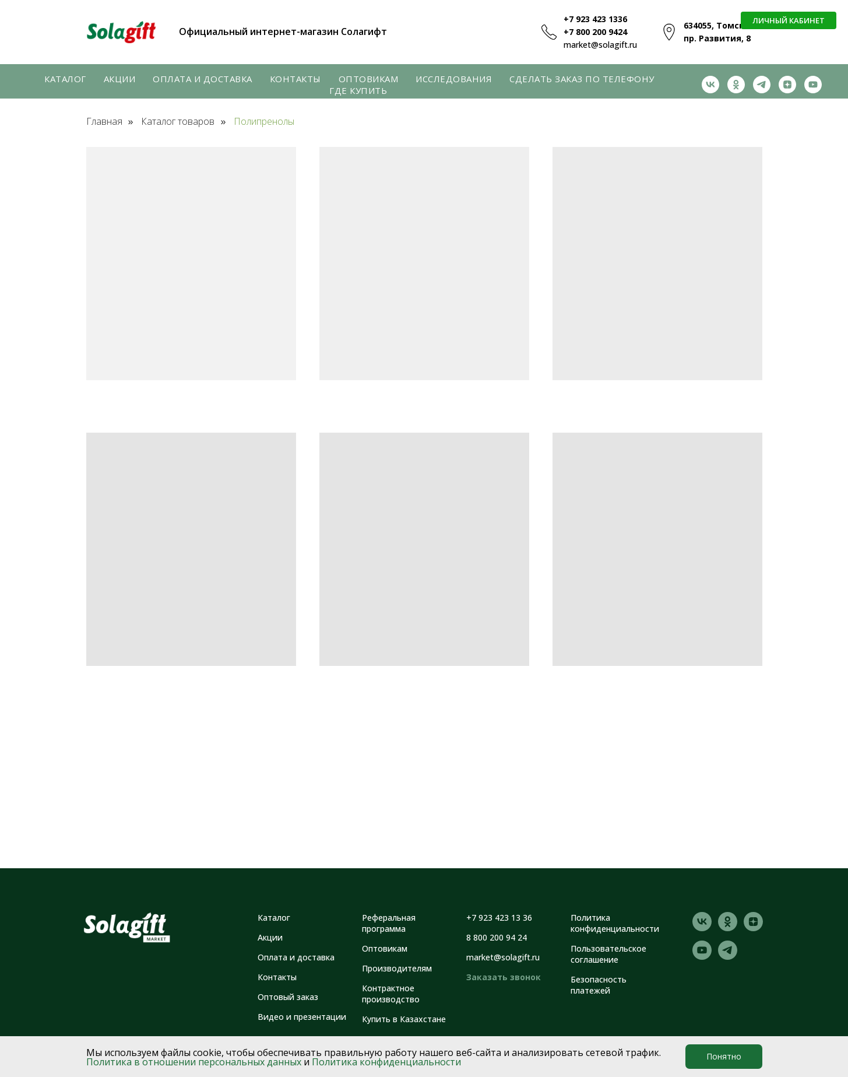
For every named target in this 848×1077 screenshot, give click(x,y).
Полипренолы (264, 121)
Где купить (358, 90)
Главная (104, 121)
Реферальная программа (389, 923)
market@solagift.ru (600, 44)
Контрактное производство (391, 994)
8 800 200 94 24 (496, 937)
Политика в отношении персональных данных (193, 1061)
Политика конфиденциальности (386, 1061)
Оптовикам (369, 79)
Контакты (295, 79)
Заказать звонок (503, 977)
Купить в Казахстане (404, 1019)
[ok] (736, 84)
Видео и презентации (302, 1016)
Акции (120, 79)
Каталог (65, 79)
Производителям (397, 968)
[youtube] (813, 84)
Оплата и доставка (202, 79)
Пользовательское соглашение (608, 954)
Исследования (454, 79)
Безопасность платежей (599, 985)
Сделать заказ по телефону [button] (582, 79)
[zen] (787, 84)
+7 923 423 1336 (595, 18)
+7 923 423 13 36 (499, 917)
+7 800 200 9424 (595, 31)
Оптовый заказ (288, 996)
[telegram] (761, 84)
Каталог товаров (177, 121)
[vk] (710, 84)
